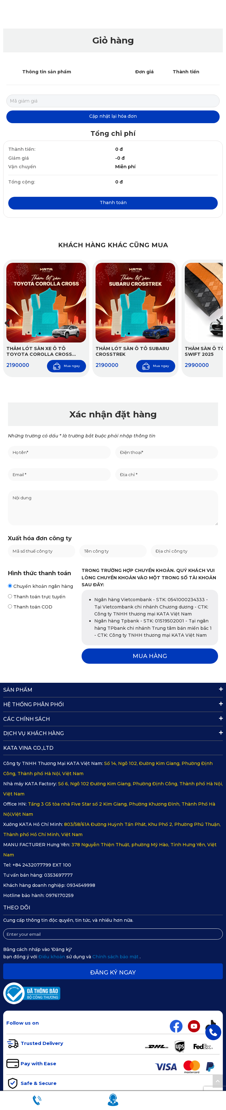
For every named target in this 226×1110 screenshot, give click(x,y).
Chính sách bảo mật (116, 957)
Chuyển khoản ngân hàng (40, 586)
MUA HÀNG (150, 656)
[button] (219, 323)
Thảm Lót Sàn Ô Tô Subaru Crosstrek (132, 351)
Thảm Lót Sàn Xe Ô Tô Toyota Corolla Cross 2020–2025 (39, 351)
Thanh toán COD (30, 607)
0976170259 (60, 895)
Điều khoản (52, 957)
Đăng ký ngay (113, 972)
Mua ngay (66, 366)
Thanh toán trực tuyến (36, 597)
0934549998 (81, 885)
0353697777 (58, 875)
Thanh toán (113, 202)
